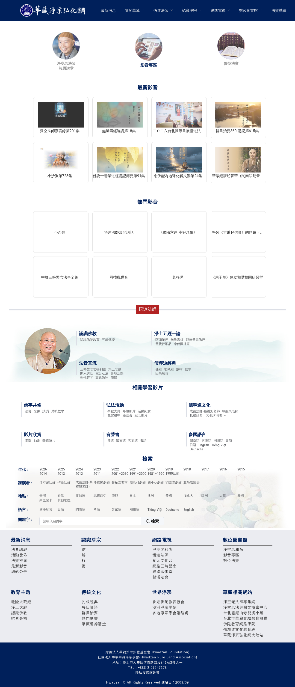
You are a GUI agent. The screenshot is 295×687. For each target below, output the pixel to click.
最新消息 (108, 10)
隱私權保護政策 (148, 672)
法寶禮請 (278, 10)
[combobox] (101, 521)
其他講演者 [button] (216, 415)
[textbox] (90, 521)
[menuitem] (108, 10)
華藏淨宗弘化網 (53, 10)
